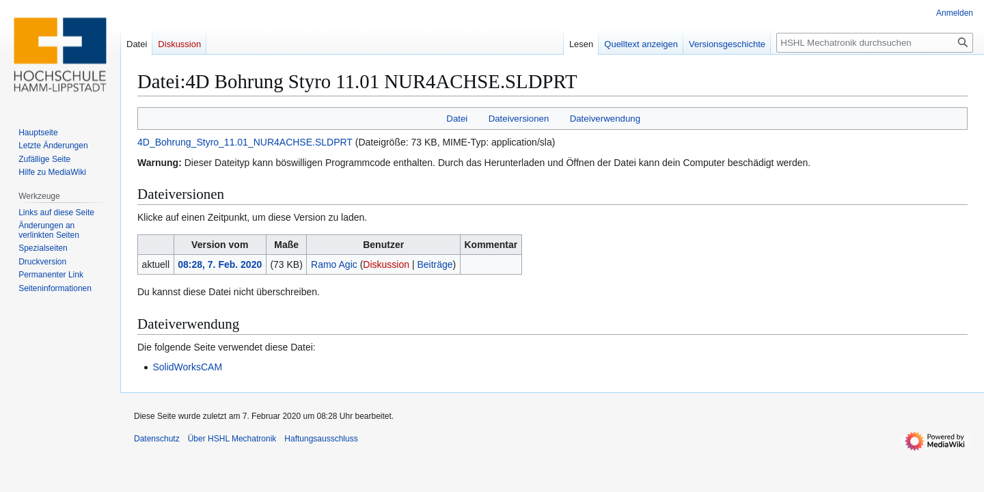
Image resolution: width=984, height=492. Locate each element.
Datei (456, 118)
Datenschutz (157, 438)
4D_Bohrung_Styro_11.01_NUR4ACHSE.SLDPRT (245, 142)
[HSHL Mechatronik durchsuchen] (874, 43)
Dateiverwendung (605, 118)
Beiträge (434, 264)
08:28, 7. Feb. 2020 (220, 264)
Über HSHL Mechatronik (232, 438)
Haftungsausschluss (320, 438)
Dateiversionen (519, 118)
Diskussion (386, 264)
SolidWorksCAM (187, 366)
